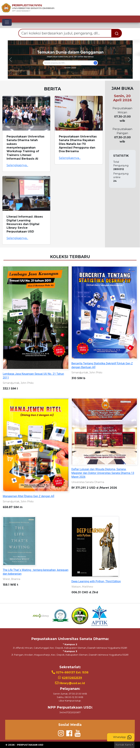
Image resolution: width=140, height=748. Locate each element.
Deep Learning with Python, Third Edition (96, 581)
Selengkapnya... (17, 165)
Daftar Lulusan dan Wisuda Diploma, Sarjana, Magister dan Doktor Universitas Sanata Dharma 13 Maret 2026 (102, 473)
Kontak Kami (123, 744)
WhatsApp (122, 737)
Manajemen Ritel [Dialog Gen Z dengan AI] (28, 496)
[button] (10, 59)
